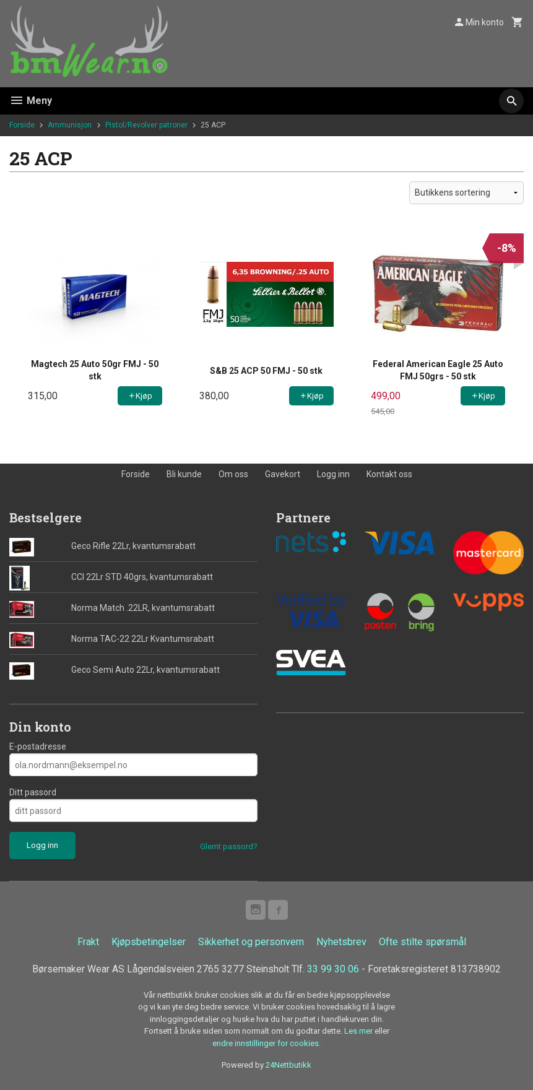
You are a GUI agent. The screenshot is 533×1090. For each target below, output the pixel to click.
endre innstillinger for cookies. (266, 1043)
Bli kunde (184, 474)
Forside (22, 125)
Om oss (233, 474)
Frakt (88, 942)
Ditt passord (32, 792)
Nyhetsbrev (341, 942)
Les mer (359, 1031)
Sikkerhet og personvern (251, 942)
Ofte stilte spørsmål (422, 942)
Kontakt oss (389, 474)
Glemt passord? (229, 846)
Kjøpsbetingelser (148, 942)
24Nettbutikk (288, 1065)
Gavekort (282, 474)
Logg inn (333, 474)
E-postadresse (37, 746)
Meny (30, 100)
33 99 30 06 (334, 969)
